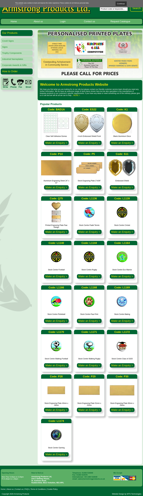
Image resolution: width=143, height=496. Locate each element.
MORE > (76, 95)
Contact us (89, 21)
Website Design (118, 494)
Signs (5, 47)
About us (38, 21)
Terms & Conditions (38, 489)
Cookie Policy (52, 489)
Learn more (19, 4)
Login (63, 21)
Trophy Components (12, 53)
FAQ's (27, 489)
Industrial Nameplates (12, 59)
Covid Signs (8, 41)
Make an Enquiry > (56, 142)
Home (14, 21)
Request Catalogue (120, 21)
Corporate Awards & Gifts (14, 65)
